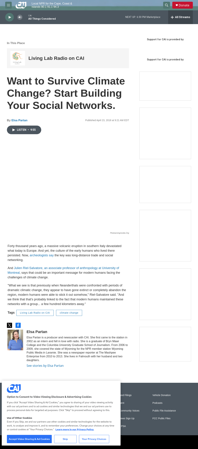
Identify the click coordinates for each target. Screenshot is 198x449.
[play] (9, 17)
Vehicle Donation (161, 395)
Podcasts (157, 403)
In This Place (16, 43)
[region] (61, 413)
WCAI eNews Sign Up (122, 418)
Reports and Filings (121, 395)
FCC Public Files (161, 418)
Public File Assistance (164, 410)
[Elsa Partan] (15, 340)
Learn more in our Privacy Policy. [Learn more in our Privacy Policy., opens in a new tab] (74, 429)
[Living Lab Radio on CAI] (17, 58)
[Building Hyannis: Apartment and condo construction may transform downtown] (165, 344)
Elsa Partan (19, 120)
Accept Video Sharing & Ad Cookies (29, 439)
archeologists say (42, 255)
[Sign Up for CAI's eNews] (165, 235)
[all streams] (180, 17)
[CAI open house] (165, 184)
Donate (184, 5)
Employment (117, 403)
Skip (65, 439)
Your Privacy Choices (94, 439)
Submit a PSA (118, 426)
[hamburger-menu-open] (8, 5)
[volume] (20, 17)
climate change (69, 312)
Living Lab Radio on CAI (56, 58)
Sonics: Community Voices (125, 410)
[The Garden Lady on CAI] (165, 133)
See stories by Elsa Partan (45, 366)
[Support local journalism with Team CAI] (165, 86)
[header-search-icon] (166, 5)
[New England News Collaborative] (165, 294)
